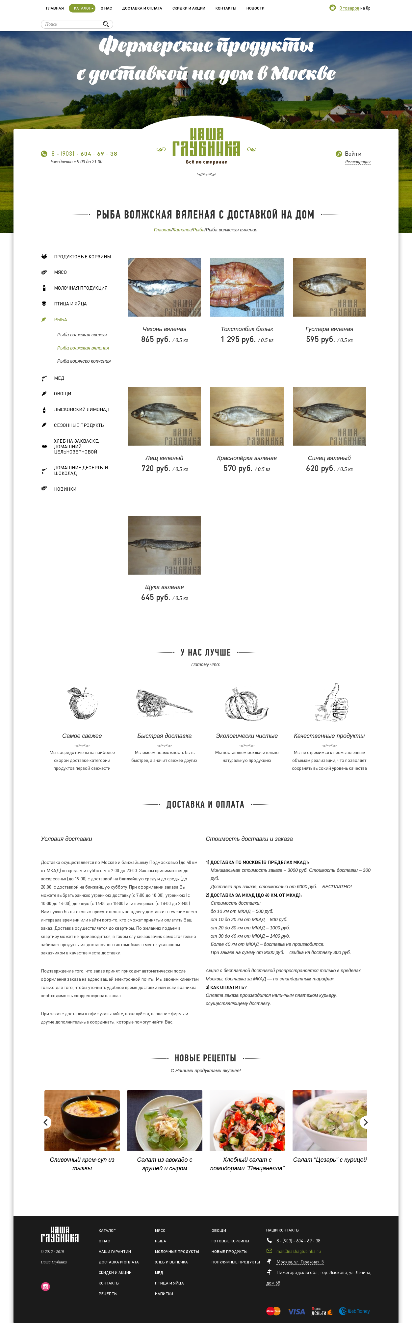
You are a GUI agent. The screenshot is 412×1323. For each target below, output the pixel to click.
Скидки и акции (188, 8)
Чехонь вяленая (164, 329)
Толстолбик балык (247, 329)
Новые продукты (229, 1251)
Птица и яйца (64, 304)
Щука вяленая (164, 587)
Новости (255, 8)
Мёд (159, 1272)
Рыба (198, 229)
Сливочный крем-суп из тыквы (82, 1164)
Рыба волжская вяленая (83, 347)
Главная (55, 8)
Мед (52, 379)
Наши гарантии (115, 1251)
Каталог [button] (84, 8)
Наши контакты (282, 1230)
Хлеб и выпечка (171, 1261)
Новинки (58, 489)
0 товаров (349, 8)
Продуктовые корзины (76, 257)
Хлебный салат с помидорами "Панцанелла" (247, 1164)
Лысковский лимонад (75, 410)
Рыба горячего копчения (84, 361)
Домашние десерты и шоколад (74, 470)
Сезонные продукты (73, 426)
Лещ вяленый (165, 458)
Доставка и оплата (142, 8)
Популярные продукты (236, 1261)
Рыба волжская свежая (82, 334)
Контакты (226, 8)
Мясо (54, 273)
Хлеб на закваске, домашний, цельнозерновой (70, 446)
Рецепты (108, 1293)
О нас (106, 8)
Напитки (164, 1293)
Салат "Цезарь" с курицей (330, 1159)
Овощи (56, 394)
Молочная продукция (74, 289)
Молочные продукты (177, 1251)
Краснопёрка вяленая (247, 458)
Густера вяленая (329, 329)
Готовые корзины (230, 1240)
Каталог (182, 229)
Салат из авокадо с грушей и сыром (165, 1164)
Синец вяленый (329, 458)
